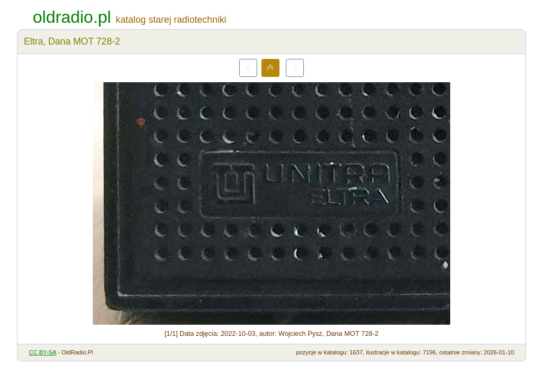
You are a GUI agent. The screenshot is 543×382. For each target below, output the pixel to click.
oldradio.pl (72, 17)
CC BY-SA (42, 352)
